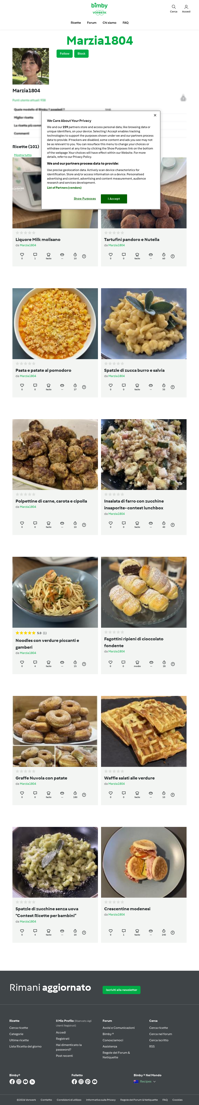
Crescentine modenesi (127, 908)
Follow (64, 53)
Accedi (61, 1032)
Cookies (177, 1100)
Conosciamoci (113, 1040)
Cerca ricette (18, 1028)
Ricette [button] (76, 22)
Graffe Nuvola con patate (41, 778)
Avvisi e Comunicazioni (119, 1028)
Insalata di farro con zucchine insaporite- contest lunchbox (134, 504)
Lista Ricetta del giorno (25, 1046)
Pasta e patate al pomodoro (43, 370)
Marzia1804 (28, 245)
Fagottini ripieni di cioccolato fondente (133, 642)
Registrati (62, 1038)
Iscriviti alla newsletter (121, 990)
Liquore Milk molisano (38, 239)
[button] (173, 8)
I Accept (114, 199)
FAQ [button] (125, 22)
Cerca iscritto (158, 1040)
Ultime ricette (19, 1040)
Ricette (14, 1021)
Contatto (46, 1100)
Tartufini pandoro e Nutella (131, 239)
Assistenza (110, 1046)
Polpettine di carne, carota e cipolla (51, 501)
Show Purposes (85, 198)
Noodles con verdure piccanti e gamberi (47, 644)
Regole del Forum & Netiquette (139, 1100)
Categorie (16, 1034)
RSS (152, 1046)
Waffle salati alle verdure (129, 778)
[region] (101, 160)
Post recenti (64, 1056)
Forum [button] (91, 22)
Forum (107, 1021)
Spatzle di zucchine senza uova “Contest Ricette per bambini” (47, 912)
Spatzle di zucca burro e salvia (134, 370)
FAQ (165, 1100)
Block (81, 53)
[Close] (155, 115)
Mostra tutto (23, 155)
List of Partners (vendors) (64, 187)
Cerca (153, 1021)
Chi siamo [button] (109, 22)
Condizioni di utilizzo (69, 1100)
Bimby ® (108, 1034)
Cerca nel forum (160, 1034)
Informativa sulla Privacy (101, 1100)
